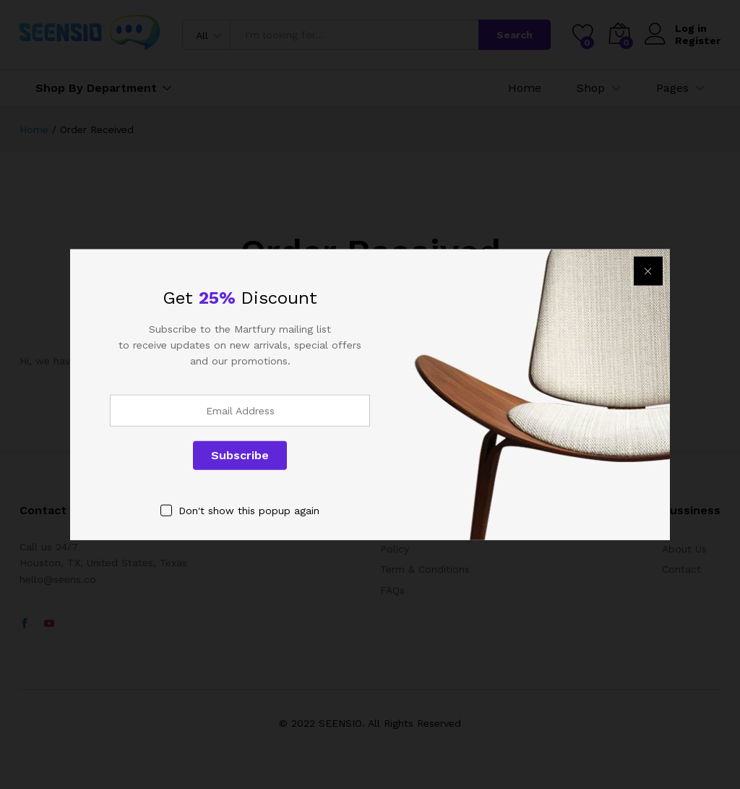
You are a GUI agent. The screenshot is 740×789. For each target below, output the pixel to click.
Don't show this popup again (248, 510)
